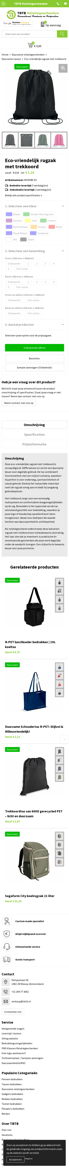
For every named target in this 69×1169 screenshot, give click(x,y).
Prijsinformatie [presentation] (34, 444)
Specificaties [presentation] (34, 434)
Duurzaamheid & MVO (13, 1063)
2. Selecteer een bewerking (25, 251)
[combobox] (29, 34)
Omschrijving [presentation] (34, 424)
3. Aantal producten (19, 324)
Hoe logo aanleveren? (14, 1053)
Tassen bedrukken (12, 1084)
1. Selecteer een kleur (21, 206)
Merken (6, 1113)
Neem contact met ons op (18, 402)
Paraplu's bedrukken (13, 1108)
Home (5, 54)
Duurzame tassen (11, 59)
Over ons (6, 1129)
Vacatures (7, 1134)
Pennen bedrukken (12, 1079)
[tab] (34, 425)
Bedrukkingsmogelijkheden (17, 1043)
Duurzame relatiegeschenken (28, 54)
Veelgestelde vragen (13, 1028)
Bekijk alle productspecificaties (23, 195)
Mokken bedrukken (12, 1099)
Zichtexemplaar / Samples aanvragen (22, 1058)
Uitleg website (10, 1038)
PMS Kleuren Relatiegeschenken (20, 1048)
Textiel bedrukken (12, 1103)
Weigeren (29, 1158)
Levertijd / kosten (11, 1033)
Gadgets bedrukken (12, 1094)
